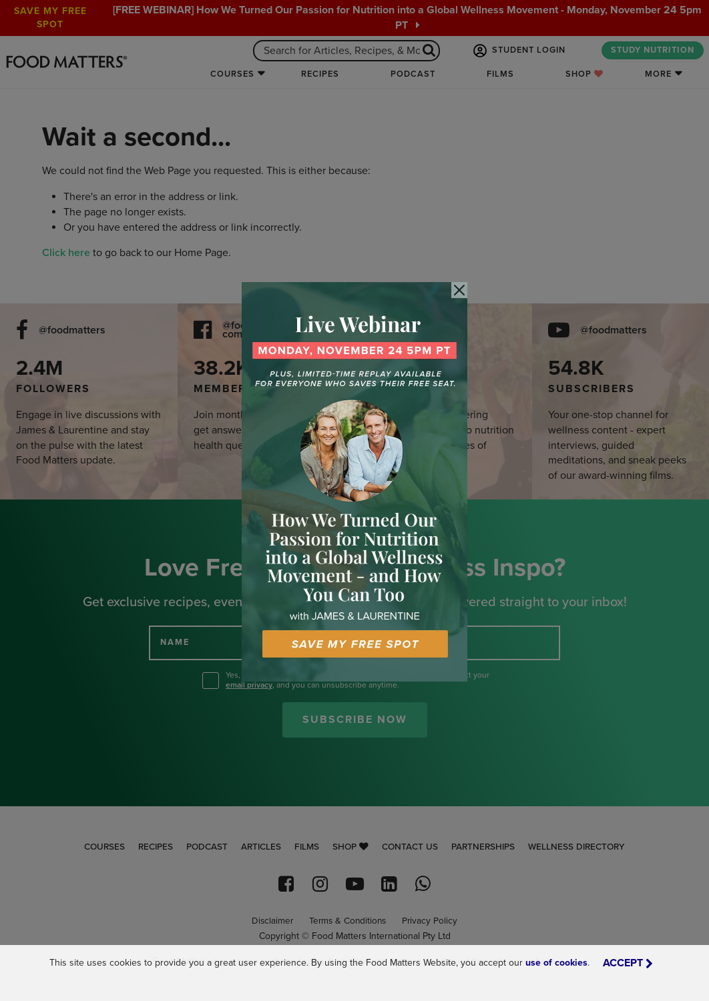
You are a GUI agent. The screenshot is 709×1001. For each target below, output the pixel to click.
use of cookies (556, 962)
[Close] (459, 290)
